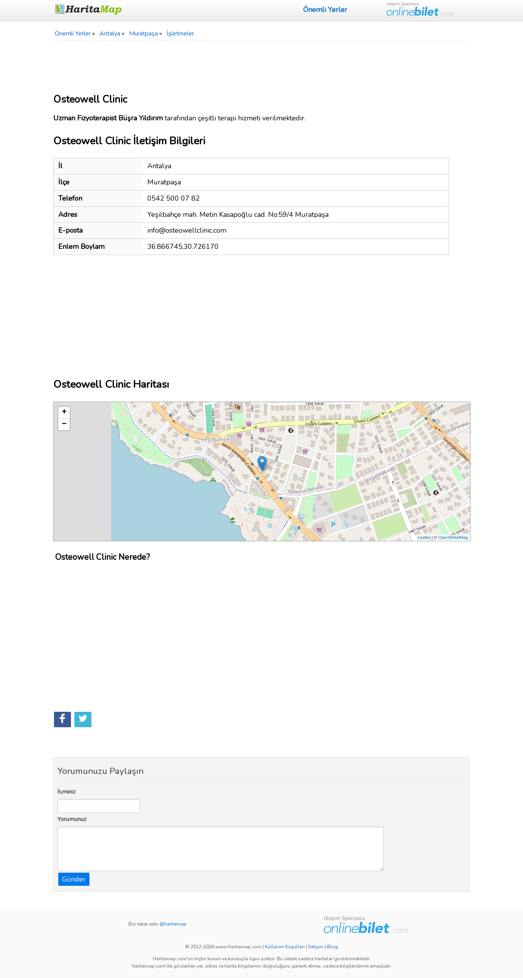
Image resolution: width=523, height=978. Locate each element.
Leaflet (424, 537)
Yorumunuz (72, 819)
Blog (332, 947)
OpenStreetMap (453, 537)
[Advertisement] (261, 64)
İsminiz (66, 791)
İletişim (316, 947)
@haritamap (173, 924)
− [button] (64, 424)
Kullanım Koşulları (285, 947)
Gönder (74, 879)
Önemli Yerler (325, 9)
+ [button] (64, 412)
